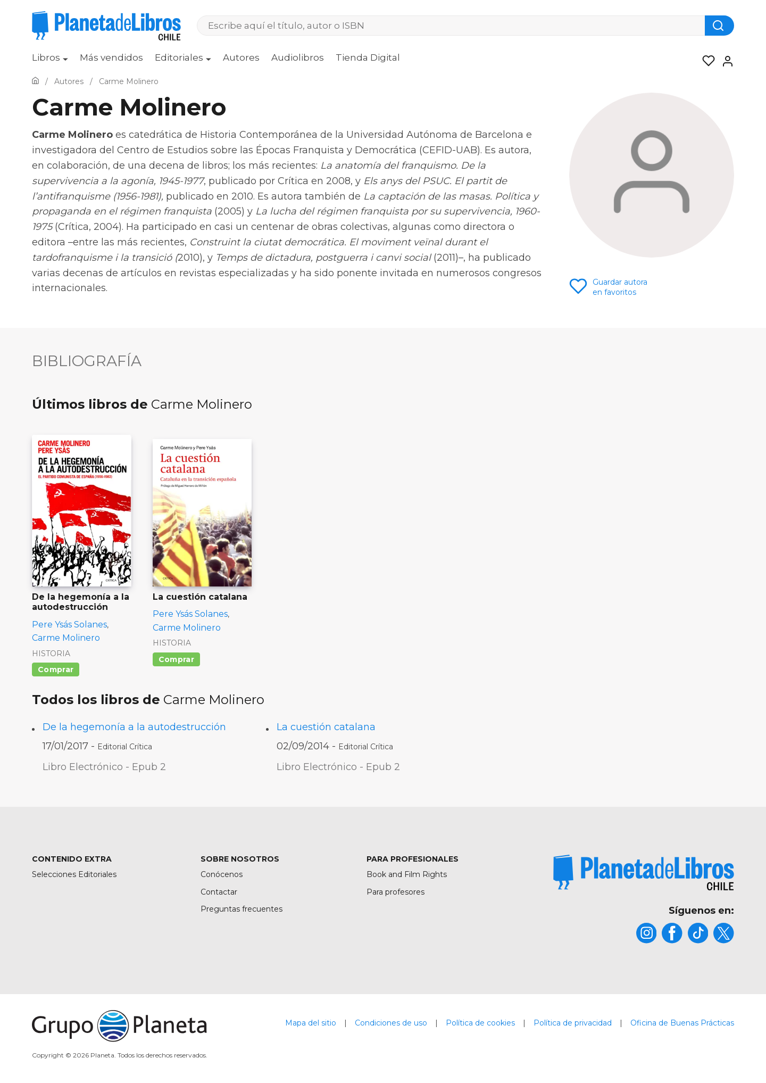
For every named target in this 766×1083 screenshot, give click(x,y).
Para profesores (395, 892)
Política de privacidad (573, 1024)
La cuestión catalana (326, 727)
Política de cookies (480, 1024)
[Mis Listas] (705, 61)
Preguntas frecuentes (241, 909)
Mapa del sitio (310, 1024)
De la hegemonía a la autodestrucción (134, 727)
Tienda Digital (368, 57)
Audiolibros (297, 57)
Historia (51, 653)
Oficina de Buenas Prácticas (682, 1024)
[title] (643, 872)
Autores (241, 57)
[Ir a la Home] (35, 81)
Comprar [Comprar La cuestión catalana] (176, 659)
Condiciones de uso (391, 1024)
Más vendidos (111, 57)
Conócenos (222, 874)
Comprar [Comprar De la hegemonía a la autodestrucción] (55, 669)
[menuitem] (50, 61)
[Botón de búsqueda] (719, 25)
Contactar (219, 892)
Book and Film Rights (407, 874)
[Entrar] (724, 61)
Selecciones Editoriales (74, 874)
